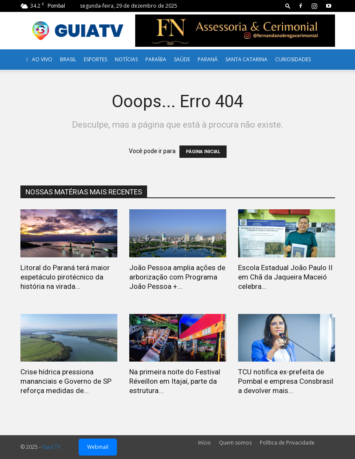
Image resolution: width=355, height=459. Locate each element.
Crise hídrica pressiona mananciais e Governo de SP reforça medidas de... (65, 381)
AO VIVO (38, 59)
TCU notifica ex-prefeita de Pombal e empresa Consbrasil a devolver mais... (285, 381)
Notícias (126, 59)
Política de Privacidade (287, 442)
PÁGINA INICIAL (203, 151)
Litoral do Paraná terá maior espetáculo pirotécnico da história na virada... (65, 277)
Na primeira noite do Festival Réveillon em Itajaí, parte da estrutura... (174, 381)
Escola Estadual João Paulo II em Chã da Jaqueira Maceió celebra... (285, 277)
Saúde (182, 59)
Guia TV (51, 446)
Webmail (97, 446)
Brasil (68, 59)
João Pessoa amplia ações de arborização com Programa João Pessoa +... (177, 277)
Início (204, 442)
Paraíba (155, 59)
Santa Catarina (246, 59)
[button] (287, 6)
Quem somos (235, 442)
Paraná (208, 59)
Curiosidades (293, 59)
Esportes (95, 59)
